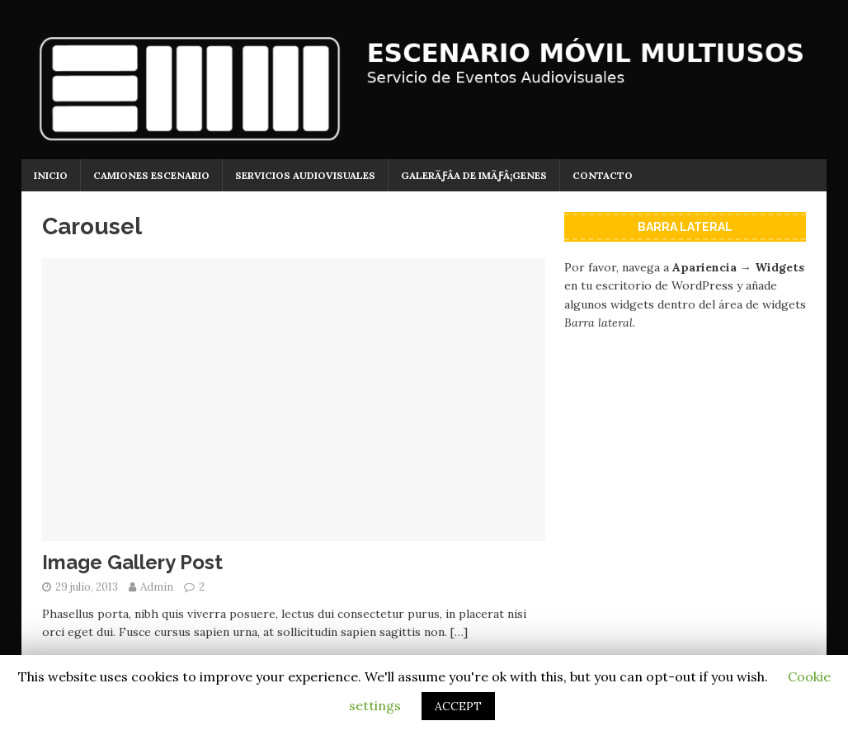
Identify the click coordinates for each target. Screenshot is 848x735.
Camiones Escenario (151, 175)
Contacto (602, 175)
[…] (459, 631)
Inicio (51, 175)
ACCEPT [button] (458, 706)
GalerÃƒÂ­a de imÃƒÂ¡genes (474, 175)
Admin (156, 587)
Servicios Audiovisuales (305, 175)
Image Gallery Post (132, 562)
